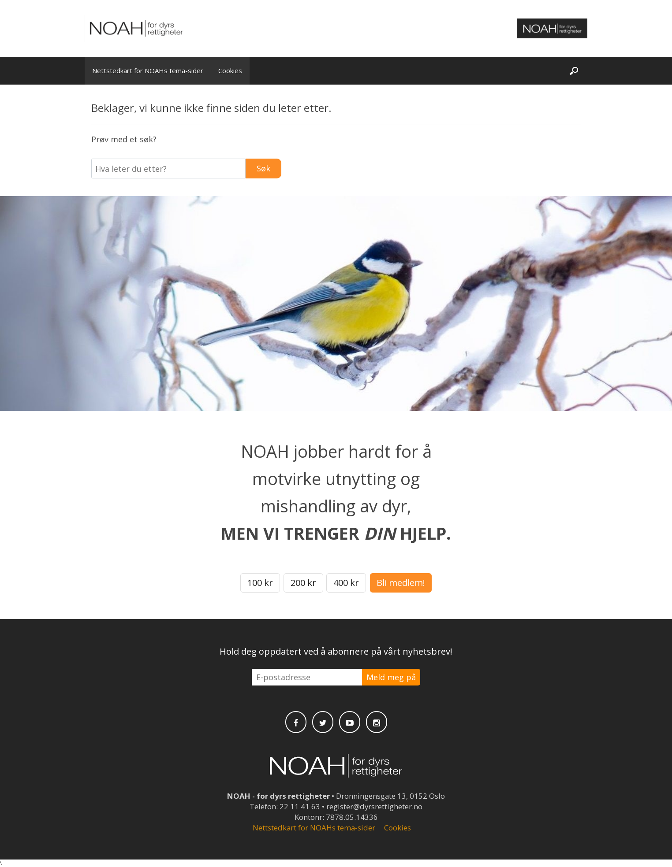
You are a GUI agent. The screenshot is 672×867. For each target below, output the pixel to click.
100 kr (260, 583)
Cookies (230, 70)
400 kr (346, 583)
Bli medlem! (401, 583)
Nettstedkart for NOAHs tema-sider (147, 70)
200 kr (303, 583)
